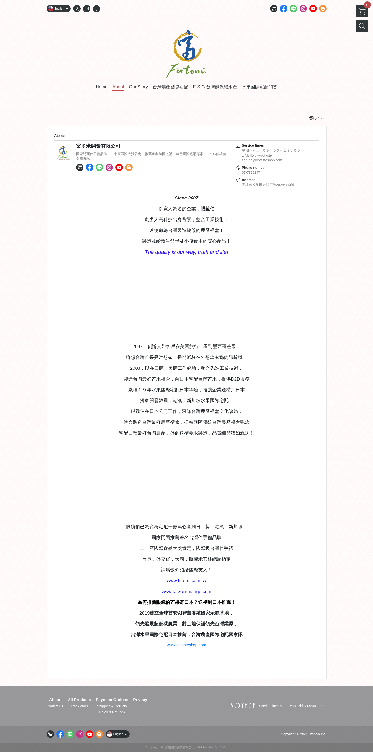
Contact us (55, 706)
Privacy (140, 700)
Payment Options (112, 700)
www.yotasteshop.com (186, 645)
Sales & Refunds (112, 712)
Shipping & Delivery (112, 706)
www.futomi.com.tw (186, 580)
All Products (79, 700)
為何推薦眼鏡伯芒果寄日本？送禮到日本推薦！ (186, 602)
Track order (79, 706)
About (54, 700)
